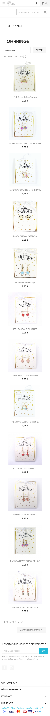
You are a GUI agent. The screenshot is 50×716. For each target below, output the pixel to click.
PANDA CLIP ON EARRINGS (25, 236)
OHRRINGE (15, 26)
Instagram (12, 667)
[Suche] (32, 12)
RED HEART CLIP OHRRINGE (25, 329)
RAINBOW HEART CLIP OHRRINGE (25, 561)
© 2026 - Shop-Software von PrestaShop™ (22, 708)
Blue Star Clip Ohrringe (25, 282)
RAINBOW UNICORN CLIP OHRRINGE (25, 143)
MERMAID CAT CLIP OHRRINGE (25, 607)
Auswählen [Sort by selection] (17, 50)
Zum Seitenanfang (31, 629)
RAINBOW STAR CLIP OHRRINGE (25, 422)
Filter (39, 50)
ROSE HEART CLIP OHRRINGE (25, 375)
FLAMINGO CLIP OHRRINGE (25, 514)
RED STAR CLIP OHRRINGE (25, 468)
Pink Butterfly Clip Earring (25, 97)
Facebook (4, 667)
